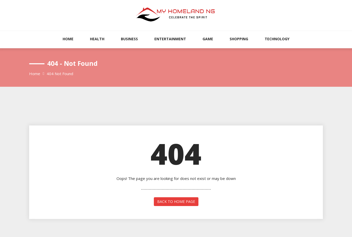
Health (97, 38)
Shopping (239, 38)
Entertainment (170, 38)
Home (68, 38)
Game (208, 38)
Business (129, 38)
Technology (277, 38)
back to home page (176, 201)
